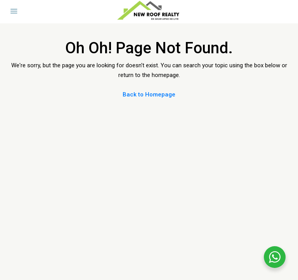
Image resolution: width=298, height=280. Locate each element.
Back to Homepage (149, 94)
